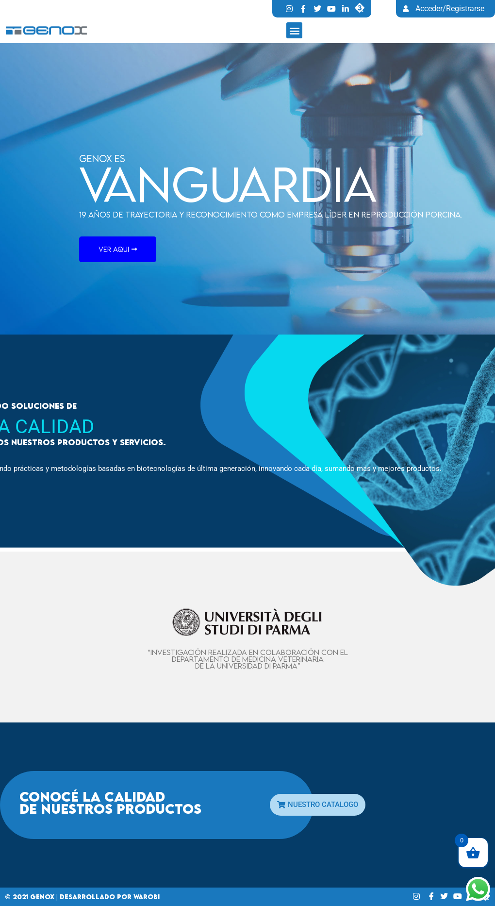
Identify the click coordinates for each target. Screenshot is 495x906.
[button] (294, 30)
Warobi (146, 897)
